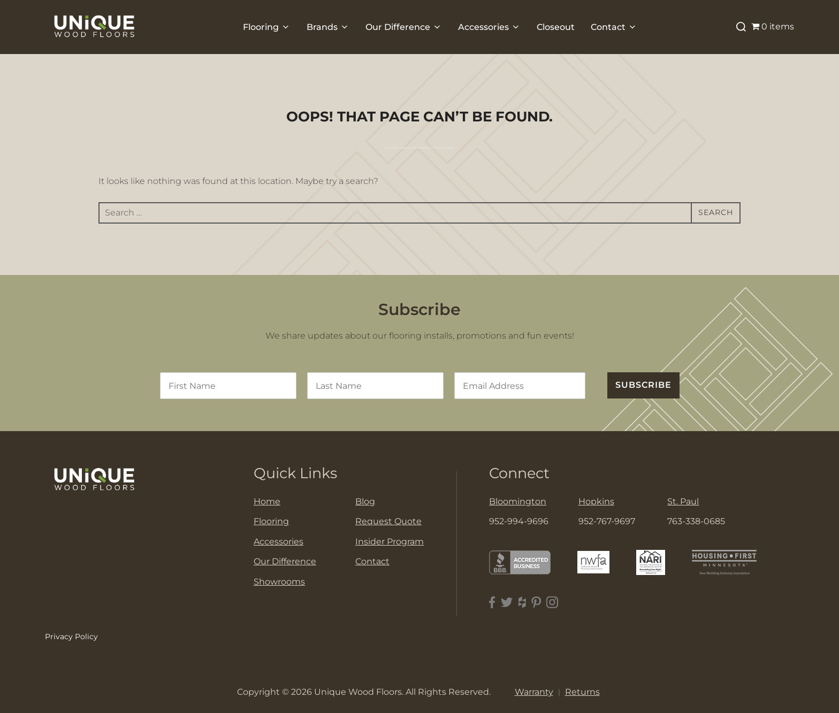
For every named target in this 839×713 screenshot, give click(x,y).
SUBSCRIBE (643, 385)
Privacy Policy (71, 636)
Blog (365, 501)
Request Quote (388, 521)
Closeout (556, 27)
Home (267, 501)
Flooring (267, 27)
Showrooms (279, 582)
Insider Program (389, 541)
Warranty (534, 692)
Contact (614, 27)
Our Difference (403, 27)
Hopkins (596, 501)
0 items (772, 26)
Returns (582, 692)
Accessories (489, 27)
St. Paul (683, 501)
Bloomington (517, 501)
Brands (328, 27)
